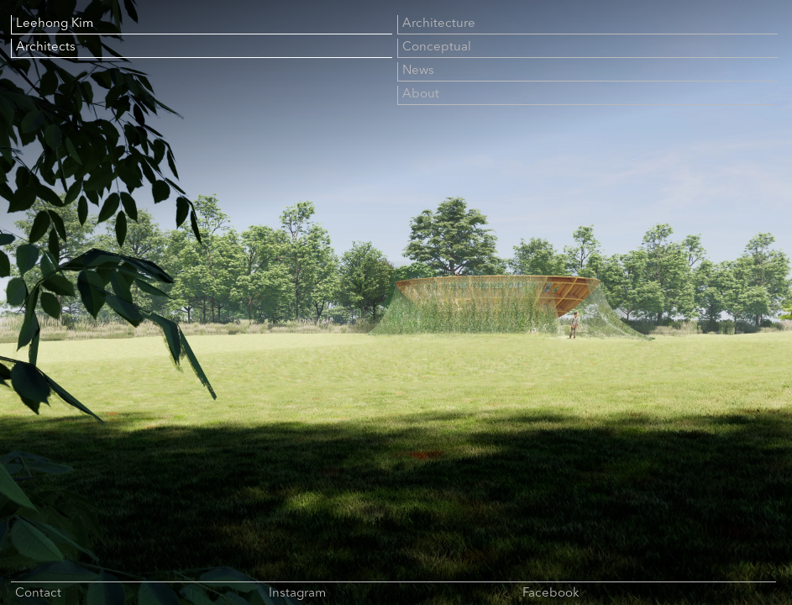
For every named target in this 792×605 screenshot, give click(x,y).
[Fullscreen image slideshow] (396, 302)
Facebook (551, 593)
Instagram (297, 593)
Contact (38, 593)
